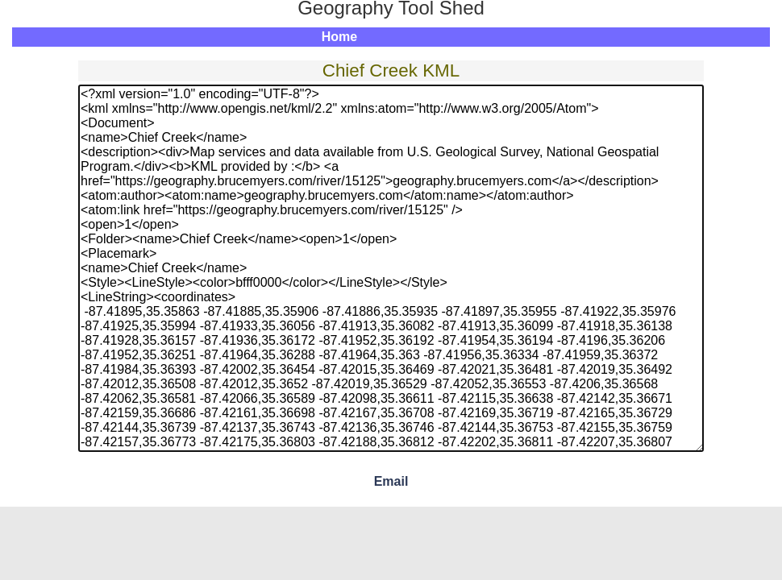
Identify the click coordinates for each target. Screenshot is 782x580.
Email (391, 481)
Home (339, 37)
